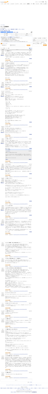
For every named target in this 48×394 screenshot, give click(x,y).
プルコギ (9, 29)
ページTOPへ (30, 382)
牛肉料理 (16, 29)
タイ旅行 (22, 388)
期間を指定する (4, 45)
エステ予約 (39, 38)
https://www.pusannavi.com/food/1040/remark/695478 (20, 162)
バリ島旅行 (35, 388)
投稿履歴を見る (2, 55)
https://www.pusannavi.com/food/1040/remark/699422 (20, 137)
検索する (28, 45)
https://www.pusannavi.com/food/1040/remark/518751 (20, 256)
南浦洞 (3, 29)
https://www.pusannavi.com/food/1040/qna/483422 (20, 301)
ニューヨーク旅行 (27, 389)
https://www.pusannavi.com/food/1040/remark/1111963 (21, 61)
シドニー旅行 (31, 388)
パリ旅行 (42, 388)
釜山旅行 (4, 388)
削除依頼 (30, 58)
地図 (26, 33)
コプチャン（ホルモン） (21, 29)
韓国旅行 (1, 388)
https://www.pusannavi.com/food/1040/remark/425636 (20, 327)
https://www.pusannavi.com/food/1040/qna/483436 (20, 309)
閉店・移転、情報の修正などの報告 (5, 30)
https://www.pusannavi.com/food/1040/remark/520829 (20, 266)
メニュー (16, 33)
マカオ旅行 (15, 388)
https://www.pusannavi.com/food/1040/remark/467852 (20, 317)
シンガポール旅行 (21, 389)
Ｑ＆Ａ (6, 43)
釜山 (1, 29)
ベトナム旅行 (26, 388)
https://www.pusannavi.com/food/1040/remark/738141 (20, 89)
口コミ (4, 43)
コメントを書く (9, 60)
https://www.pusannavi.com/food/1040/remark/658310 (20, 176)
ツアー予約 (43, 38)
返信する (7, 159)
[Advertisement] (24, 12)
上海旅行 (18, 388)
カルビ (6, 29)
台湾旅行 (8, 388)
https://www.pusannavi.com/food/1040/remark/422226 (20, 354)
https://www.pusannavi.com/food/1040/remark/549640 (20, 234)
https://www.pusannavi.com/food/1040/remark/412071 (20, 377)
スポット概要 (6, 33)
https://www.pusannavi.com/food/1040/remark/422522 (20, 370)
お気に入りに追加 (15, 32)
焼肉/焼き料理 (12, 29)
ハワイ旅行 (39, 388)
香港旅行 (11, 388)
